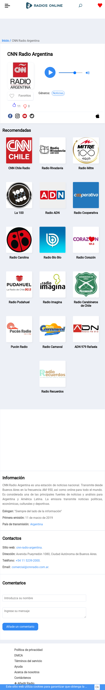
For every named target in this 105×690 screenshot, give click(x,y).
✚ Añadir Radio (24, 683)
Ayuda (18, 666)
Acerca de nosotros (26, 672)
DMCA (18, 655)
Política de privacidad (28, 650)
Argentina (36, 524)
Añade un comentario (20, 626)
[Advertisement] (52, 28)
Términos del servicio (28, 661)
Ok (97, 687)
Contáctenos (22, 678)
